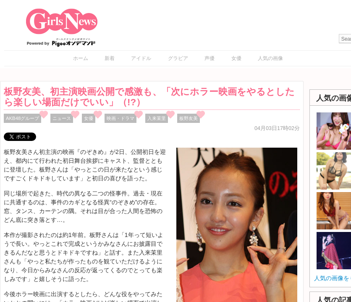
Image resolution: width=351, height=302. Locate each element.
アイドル (141, 58)
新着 (110, 58)
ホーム (80, 58)
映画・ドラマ (120, 118)
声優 (209, 58)
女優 (236, 58)
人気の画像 (270, 58)
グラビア (178, 58)
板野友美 (188, 118)
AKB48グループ (22, 118)
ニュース (61, 118)
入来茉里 (156, 118)
